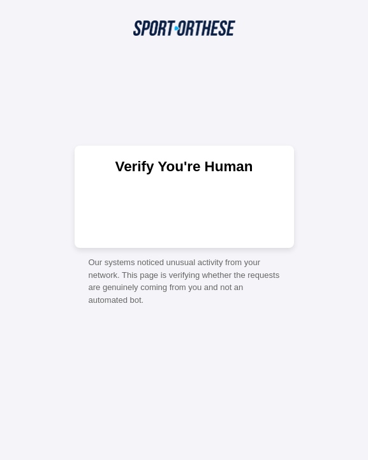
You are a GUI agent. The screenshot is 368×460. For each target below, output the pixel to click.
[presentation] (184, 210)
